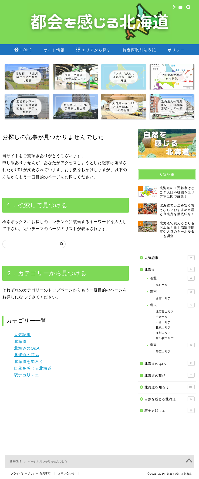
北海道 (20, 341)
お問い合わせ (66, 473)
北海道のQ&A (27, 348)
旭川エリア (163, 285)
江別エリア (163, 332)
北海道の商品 (26, 355)
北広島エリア (165, 311)
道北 (172, 278)
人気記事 (22, 335)
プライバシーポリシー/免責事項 (31, 473)
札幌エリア (163, 327)
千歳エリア (163, 317)
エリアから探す (93, 50)
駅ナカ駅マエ (26, 375)
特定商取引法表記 (139, 50)
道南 (172, 291)
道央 (172, 305)
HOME (23, 50)
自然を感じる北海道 (33, 368)
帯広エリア (163, 351)
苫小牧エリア (165, 338)
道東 (172, 345)
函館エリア (163, 298)
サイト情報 (54, 50)
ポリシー (176, 50)
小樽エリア (163, 322)
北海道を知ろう (28, 361)
